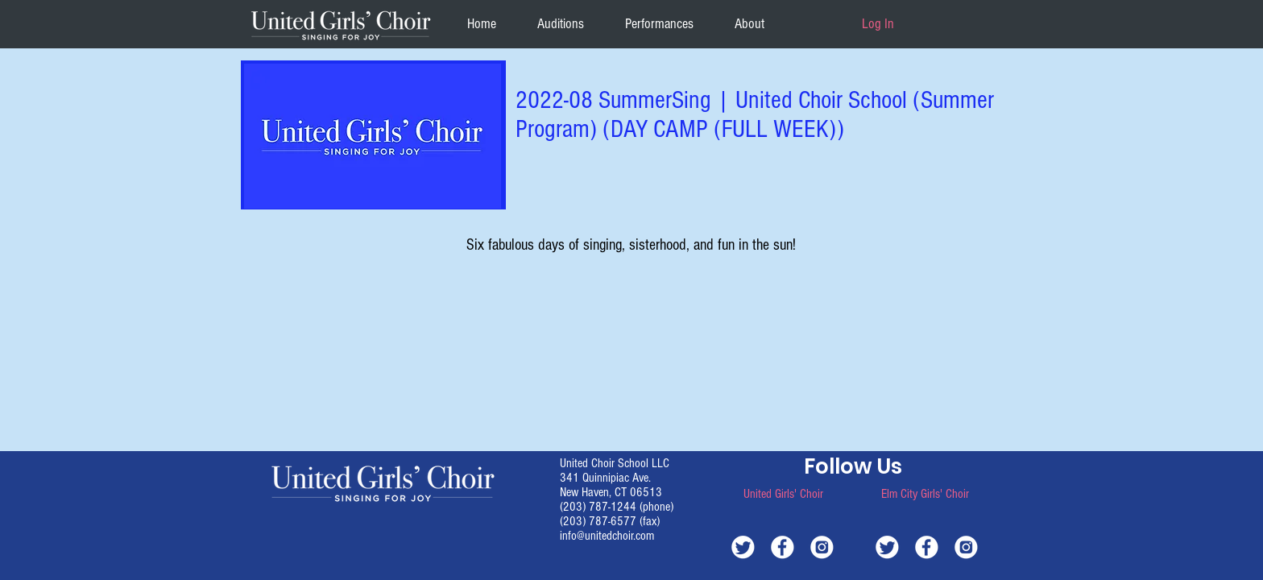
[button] (749, 24)
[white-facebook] (782, 546)
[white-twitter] (743, 546)
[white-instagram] (822, 546)
